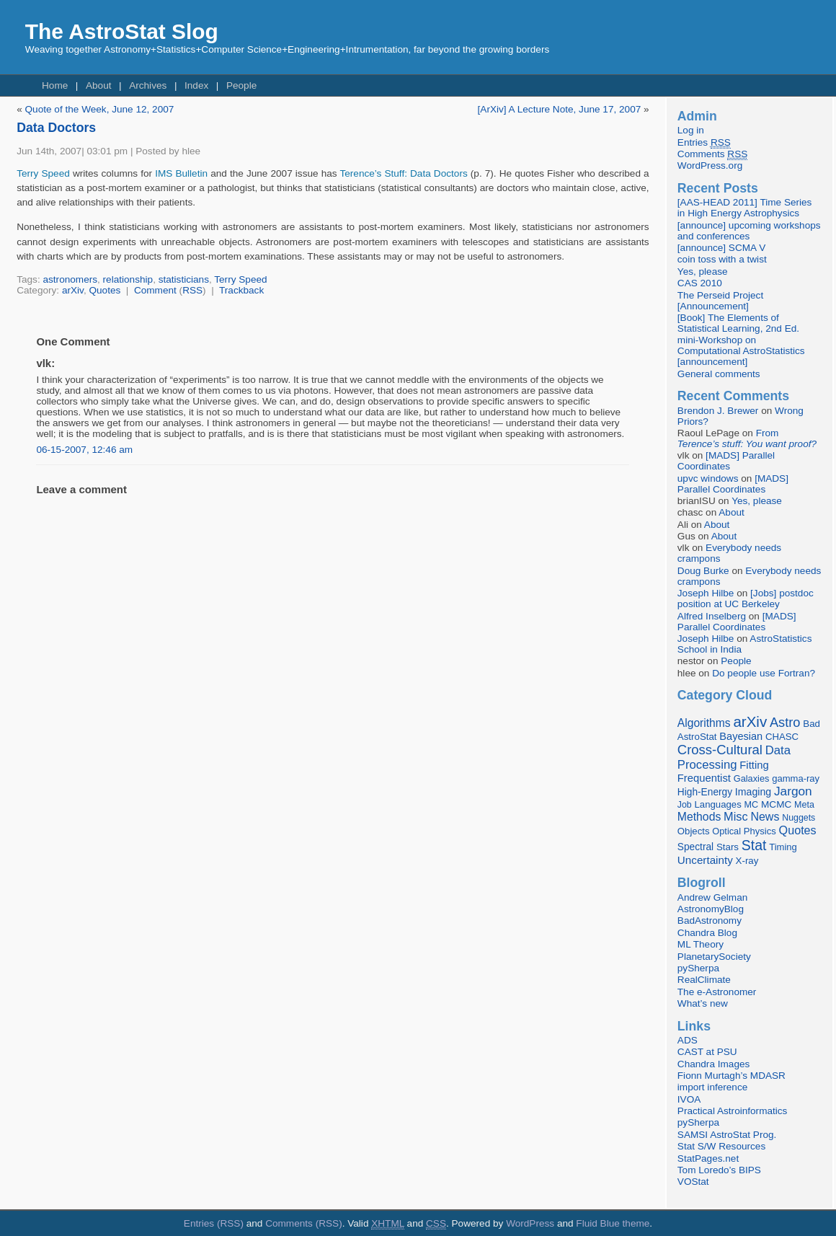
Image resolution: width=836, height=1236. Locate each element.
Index (196, 85)
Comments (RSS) (303, 1223)
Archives (147, 85)
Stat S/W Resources (721, 1146)
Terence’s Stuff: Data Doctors (403, 173)
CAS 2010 (699, 283)
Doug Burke (703, 570)
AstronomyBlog (710, 909)
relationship (128, 279)
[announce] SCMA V (721, 247)
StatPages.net (708, 1158)
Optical (726, 831)
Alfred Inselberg (711, 616)
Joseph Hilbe (705, 593)
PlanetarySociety (714, 956)
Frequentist (704, 778)
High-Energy (704, 792)
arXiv (73, 290)
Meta (804, 805)
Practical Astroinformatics (732, 1110)
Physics (760, 831)
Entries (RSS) (214, 1223)
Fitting (753, 765)
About (99, 85)
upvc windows (708, 478)
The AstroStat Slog (121, 31)
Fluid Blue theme (612, 1223)
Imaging (753, 792)
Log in (690, 130)
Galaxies (752, 778)
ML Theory (700, 944)
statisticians (184, 279)
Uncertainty (705, 860)
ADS (687, 1040)
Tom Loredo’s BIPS (719, 1170)
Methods (699, 817)
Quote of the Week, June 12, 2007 (99, 109)
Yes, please (702, 271)
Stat (754, 845)
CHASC (782, 736)
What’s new (702, 1003)
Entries (704, 143)
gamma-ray (795, 778)
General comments (718, 373)
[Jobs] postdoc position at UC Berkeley (745, 598)
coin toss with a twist (722, 259)
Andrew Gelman (712, 897)
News (764, 816)
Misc (736, 816)
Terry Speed (43, 173)
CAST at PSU (707, 1051)
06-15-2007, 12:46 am (84, 449)
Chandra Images (713, 1064)
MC (751, 805)
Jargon (793, 791)
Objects (693, 831)
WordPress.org (709, 165)
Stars (727, 847)
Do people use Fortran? (763, 673)
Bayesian (740, 736)
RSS (192, 290)
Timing (783, 847)
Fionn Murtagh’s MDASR (731, 1075)
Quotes (104, 290)
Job (684, 805)
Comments (712, 154)
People (241, 85)
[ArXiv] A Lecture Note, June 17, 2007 (559, 109)
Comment (155, 290)
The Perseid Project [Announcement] (720, 301)
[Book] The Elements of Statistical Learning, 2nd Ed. (738, 323)
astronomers (70, 279)
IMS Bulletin (181, 173)
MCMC (776, 804)
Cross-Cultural (719, 749)
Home (55, 85)
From (747, 438)
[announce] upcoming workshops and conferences (749, 231)
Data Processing (734, 757)
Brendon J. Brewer (718, 410)
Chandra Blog (707, 932)
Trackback (241, 290)
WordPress (530, 1223)
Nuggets (798, 818)
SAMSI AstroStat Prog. (727, 1134)
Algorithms (704, 723)
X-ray (747, 860)
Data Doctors (56, 127)
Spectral (695, 847)
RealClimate (704, 979)
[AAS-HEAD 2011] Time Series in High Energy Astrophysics (744, 207)
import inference (712, 1087)
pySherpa (698, 968)
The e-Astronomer (717, 991)
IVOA (689, 1099)
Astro (785, 722)
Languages (718, 804)
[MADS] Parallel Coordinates (726, 461)
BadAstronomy (709, 920)
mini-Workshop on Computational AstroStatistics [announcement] (741, 351)
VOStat (693, 1181)
